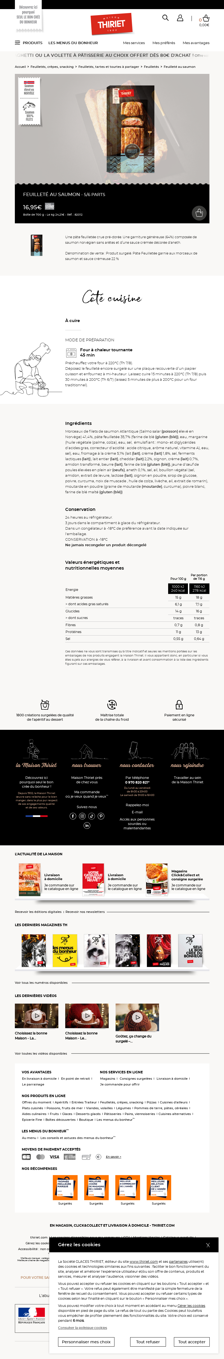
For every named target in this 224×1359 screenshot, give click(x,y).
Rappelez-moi (137, 805)
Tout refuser (148, 1341)
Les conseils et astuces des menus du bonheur (78, 1138)
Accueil (20, 67)
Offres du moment (36, 1102)
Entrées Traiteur (84, 1102)
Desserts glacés (88, 1114)
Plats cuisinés (32, 1108)
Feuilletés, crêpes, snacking (52, 67)
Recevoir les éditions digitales (38, 911)
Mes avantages (196, 43)
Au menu (29, 1138)
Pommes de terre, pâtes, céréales (161, 1108)
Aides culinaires (34, 1114)
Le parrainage (33, 1084)
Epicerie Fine (32, 1120)
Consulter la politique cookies (82, 1328)
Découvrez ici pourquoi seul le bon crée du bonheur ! (36, 782)
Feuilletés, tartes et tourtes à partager (108, 67)
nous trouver (86, 765)
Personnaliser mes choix (86, 1341)
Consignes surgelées (136, 1079)
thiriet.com (39, 1237)
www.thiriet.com (144, 1261)
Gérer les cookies (191, 1306)
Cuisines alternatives (175, 1114)
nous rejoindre (187, 765)
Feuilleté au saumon (179, 67)
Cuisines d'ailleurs (174, 1102)
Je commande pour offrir (120, 1084)
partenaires (178, 1261)
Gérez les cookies (39, 1243)
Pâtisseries (112, 1114)
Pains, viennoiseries (140, 1114)
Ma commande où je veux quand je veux (86, 794)
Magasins (107, 1079)
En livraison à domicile (39, 1079)
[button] (180, 19)
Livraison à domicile (172, 1079)
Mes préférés (163, 43)
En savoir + (113, 1157)
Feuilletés (151, 67)
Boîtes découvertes (60, 1120)
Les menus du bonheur (73, 43)
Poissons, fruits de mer (65, 1108)
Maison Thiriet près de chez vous (86, 780)
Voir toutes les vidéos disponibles (41, 1053)
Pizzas (152, 1102)
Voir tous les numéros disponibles (41, 982)
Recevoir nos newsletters (85, 911)
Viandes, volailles (99, 1108)
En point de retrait (75, 1079)
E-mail (137, 812)
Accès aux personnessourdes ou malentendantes (137, 823)
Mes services (134, 43)
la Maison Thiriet (36, 765)
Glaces (67, 1114)
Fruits (54, 1114)
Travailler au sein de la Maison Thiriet (187, 780)
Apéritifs (61, 1102)
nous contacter (137, 765)
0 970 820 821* (137, 782)
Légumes (123, 1108)
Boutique (86, 1120)
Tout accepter (192, 1341)
